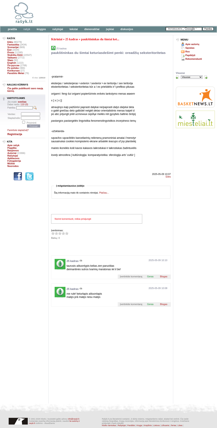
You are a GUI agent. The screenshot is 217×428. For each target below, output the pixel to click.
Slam (10, 60)
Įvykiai (110, 29)
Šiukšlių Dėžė (15, 55)
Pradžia (12, 29)
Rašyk (26, 29)
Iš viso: (38, 78)
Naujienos (13, 150)
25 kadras (71, 39)
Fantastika (13, 44)
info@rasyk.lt (73, 419)
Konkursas (13, 70)
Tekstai (74, 29)
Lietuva (156, 425)
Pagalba (11, 148)
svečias (22, 101)
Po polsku (13, 68)
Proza (10, 52)
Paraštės (131, 425)
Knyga (139, 425)
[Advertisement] (102, 65)
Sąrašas (189, 48)
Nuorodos (13, 166)
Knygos (41, 29)
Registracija (14, 134)
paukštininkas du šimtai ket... (100, 39)
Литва (173, 425)
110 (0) (24, 104)
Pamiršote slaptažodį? (18, 130)
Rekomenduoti (193, 59)
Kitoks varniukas (109, 425)
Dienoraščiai (92, 29)
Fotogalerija (14, 161)
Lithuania (165, 425)
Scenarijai (13, 47)
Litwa (180, 425)
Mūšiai (11, 163)
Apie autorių (192, 44)
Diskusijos (127, 29)
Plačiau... (104, 192)
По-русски (13, 65)
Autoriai (11, 153)
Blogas (163, 276)
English (11, 62)
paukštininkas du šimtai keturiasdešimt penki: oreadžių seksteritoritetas (108, 53)
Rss (187, 51)
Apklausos (13, 158)
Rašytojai (57, 29)
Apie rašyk (13, 145)
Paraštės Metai (15, 73)
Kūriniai (56, 39)
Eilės (10, 42)
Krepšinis (148, 425)
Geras (150, 276)
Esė (9, 49)
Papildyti (190, 55)
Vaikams (12, 57)
